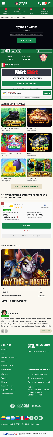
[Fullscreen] (3, 50)
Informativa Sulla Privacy (37, 374)
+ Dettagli (27, 231)
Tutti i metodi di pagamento (38, 351)
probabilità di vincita (22, 434)
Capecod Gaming (7, 390)
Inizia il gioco (26, 41)
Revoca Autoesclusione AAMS (39, 382)
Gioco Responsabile (35, 378)
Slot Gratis (31, 12)
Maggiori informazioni (26, 83)
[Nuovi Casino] (21, 3)
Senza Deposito (6, 12)
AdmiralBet (41, 296)
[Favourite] (19, 50)
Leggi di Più (46, 331)
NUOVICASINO (5, 17)
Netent (4, 382)
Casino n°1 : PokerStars (44, 12)
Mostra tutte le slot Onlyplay (26, 186)
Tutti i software (7, 394)
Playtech (4, 374)
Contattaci (5, 361)
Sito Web (47, 93)
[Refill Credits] (7, 50)
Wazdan (4, 378)
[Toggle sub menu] (3, 3)
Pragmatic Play (7, 386)
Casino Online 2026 (19, 12)
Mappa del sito (7, 365)
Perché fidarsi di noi (8, 357)
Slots (12, 17)
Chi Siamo (5, 349)
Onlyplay (27, 30)
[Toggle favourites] (49, 3)
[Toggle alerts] (39, 3)
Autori (3, 353)
